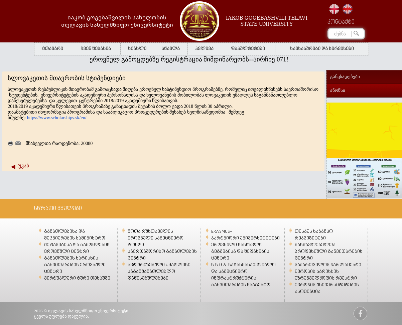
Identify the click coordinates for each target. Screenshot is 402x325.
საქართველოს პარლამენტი (328, 265)
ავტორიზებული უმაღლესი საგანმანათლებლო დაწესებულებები (159, 271)
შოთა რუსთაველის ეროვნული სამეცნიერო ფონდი (155, 238)
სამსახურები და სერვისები (322, 49)
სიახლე (137, 49)
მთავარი (52, 49)
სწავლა (170, 49)
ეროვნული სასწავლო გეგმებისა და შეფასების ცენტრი (240, 251)
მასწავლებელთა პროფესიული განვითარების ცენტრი (329, 251)
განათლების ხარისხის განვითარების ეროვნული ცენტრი (75, 265)
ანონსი (337, 90)
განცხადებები (345, 76)
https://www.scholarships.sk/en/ (57, 117)
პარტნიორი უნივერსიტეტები (245, 238)
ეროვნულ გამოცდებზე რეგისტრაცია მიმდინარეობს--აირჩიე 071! (191, 59)
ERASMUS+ (221, 231)
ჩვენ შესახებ (96, 49)
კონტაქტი (341, 22)
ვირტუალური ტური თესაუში (77, 278)
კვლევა (204, 49)
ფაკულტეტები (248, 49)
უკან (23, 165)
